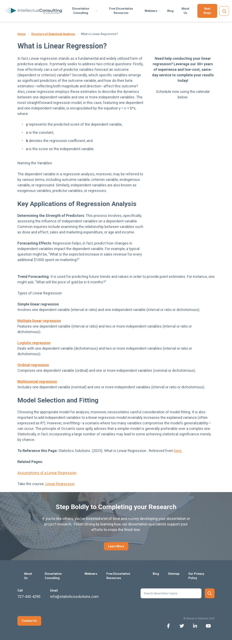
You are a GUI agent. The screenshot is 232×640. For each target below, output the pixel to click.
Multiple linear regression (39, 321)
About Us (185, 11)
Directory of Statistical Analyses (53, 34)
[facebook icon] (168, 625)
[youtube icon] (208, 625)
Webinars (151, 10)
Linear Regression (60, 484)
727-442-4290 (28, 596)
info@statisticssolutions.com (74, 596)
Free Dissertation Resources (121, 11)
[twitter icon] (181, 625)
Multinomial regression (37, 381)
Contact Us (29, 620)
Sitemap (173, 573)
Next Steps (207, 11)
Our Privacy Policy (196, 576)
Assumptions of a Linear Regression (46, 473)
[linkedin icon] (195, 625)
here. (178, 450)
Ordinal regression (33, 365)
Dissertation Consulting (80, 11)
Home (21, 34)
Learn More (116, 546)
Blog (170, 10)
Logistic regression (33, 343)
